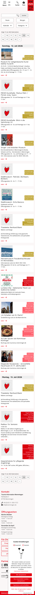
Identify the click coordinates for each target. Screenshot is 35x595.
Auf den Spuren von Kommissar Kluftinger (13, 339)
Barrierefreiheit (29, 582)
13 (19, 35)
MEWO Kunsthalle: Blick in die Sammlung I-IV (13, 121)
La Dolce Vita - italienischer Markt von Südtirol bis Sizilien (16, 289)
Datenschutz (30, 579)
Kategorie (21, 26)
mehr (2, 75)
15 (28, 35)
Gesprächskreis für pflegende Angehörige (12, 462)
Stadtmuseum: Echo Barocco (12, 202)
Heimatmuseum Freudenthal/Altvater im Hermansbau (15, 260)
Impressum (30, 577)
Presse (8, 548)
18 (11, 39)
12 (15, 35)
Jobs (7, 554)
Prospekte (7, 543)
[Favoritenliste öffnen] (24, 3)
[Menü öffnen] (8, 3)
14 (24, 35)
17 (7, 39)
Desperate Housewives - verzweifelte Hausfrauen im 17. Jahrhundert (15, 365)
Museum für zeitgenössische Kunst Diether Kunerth (14, 63)
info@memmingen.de (8, 505)
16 (3, 39)
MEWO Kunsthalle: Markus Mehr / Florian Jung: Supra (14, 94)
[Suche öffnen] (17, 3)
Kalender (6, 26)
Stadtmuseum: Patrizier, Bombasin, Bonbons (15, 178)
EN (9, 5)
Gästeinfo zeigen (8, 593)
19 (15, 39)
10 (7, 35)
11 (11, 35)
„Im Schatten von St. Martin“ (12, 315)
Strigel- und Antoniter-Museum (13, 147)
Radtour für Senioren (9, 424)
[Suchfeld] (10, 15)
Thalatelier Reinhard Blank (11, 227)
